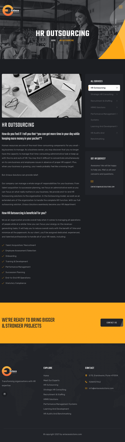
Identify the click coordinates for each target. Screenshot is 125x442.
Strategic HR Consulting (102, 94)
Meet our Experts (51, 380)
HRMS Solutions (98, 107)
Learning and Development (103, 126)
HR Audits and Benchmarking (97, 136)
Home (53, 40)
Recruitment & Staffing (101, 101)
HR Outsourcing (98, 88)
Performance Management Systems (103, 117)
